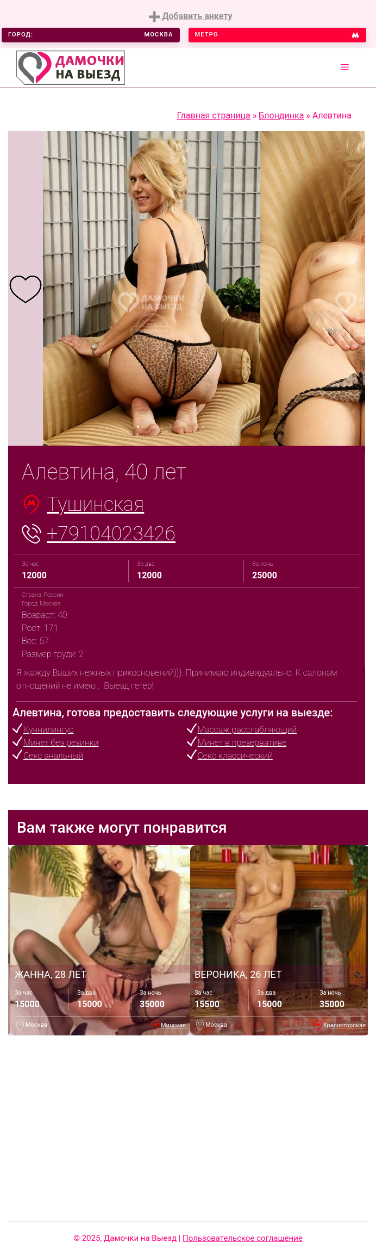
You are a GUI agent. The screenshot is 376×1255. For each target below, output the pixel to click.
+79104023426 (111, 533)
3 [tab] (170, 426)
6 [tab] (219, 426)
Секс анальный (53, 756)
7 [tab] (235, 426)
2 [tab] (154, 426)
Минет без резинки (60, 743)
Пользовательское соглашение (243, 1238)
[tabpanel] (25, 288)
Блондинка (281, 115)
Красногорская (344, 1025)
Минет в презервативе (242, 743)
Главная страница (213, 115)
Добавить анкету (190, 16)
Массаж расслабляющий (247, 730)
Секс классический (235, 756)
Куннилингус (48, 730)
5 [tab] (203, 426)
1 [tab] (138, 426)
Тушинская (95, 504)
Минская (173, 1025)
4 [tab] (186, 426)
